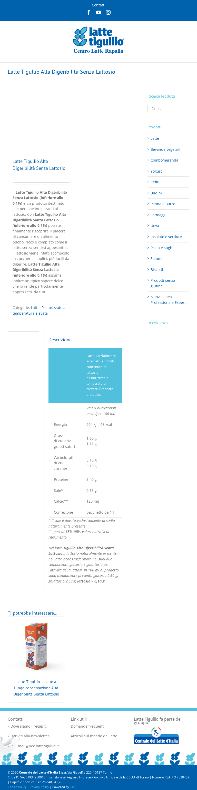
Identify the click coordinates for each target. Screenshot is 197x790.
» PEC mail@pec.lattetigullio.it (33, 746)
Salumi (156, 258)
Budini (156, 193)
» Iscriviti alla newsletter (28, 735)
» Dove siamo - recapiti (27, 726)
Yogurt (156, 171)
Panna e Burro (163, 203)
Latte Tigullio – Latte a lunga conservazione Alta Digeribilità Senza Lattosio (36, 688)
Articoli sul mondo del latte (94, 735)
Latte (35, 307)
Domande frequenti (88, 726)
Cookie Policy (17, 787)
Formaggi (158, 214)
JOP (72, 787)
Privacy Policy (39, 787)
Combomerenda (164, 160)
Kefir (155, 182)
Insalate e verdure (166, 236)
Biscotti (157, 269)
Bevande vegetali (165, 149)
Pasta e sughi (162, 247)
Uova (155, 225)
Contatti (98, 5)
